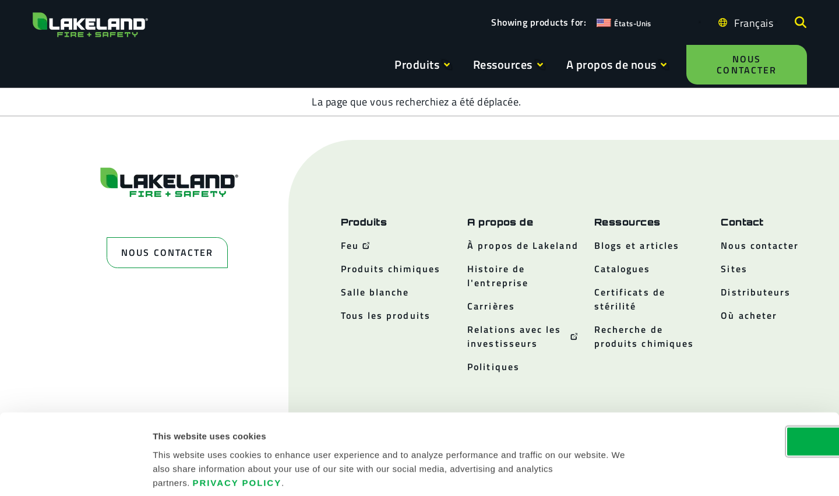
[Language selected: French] (750, 22)
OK (741, 384)
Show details (624, 473)
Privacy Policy (237, 426)
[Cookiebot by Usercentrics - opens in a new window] (75, 473)
